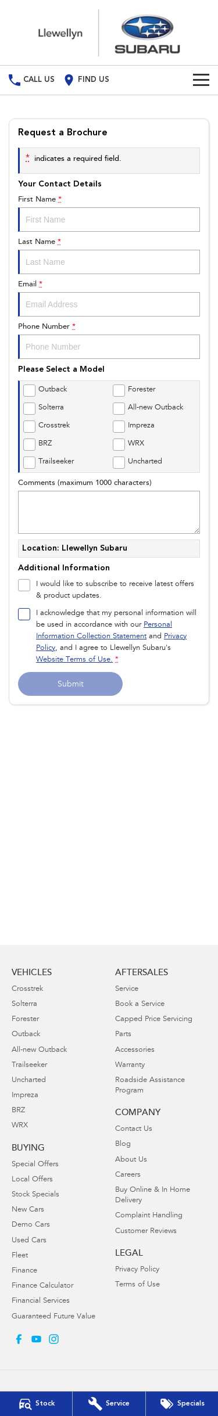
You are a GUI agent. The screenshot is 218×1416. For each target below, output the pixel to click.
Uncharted (29, 1080)
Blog (123, 1144)
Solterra (24, 1004)
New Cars (28, 1210)
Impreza (25, 1095)
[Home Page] (109, 32)
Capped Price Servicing (153, 1019)
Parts (123, 1034)
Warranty (130, 1065)
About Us (131, 1160)
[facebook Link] (19, 1339)
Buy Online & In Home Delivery (152, 1196)
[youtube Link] (36, 1339)
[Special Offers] (182, 1404)
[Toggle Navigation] (201, 80)
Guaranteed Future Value (53, 1317)
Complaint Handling (149, 1216)
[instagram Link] (54, 1339)
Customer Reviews (146, 1231)
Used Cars (29, 1241)
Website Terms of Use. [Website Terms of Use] (74, 660)
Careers (128, 1175)
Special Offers (35, 1165)
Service (126, 989)
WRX (20, 1126)
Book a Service (140, 1004)
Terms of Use (137, 1285)
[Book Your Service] (109, 1404)
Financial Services (41, 1301)
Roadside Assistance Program (150, 1086)
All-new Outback (39, 1050)
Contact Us (133, 1129)
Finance (24, 1271)
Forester (25, 1019)
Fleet (20, 1256)
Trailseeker (29, 1065)
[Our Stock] (36, 1404)
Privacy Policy (137, 1270)
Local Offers (32, 1180)
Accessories (135, 1050)
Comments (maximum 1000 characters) (109, 506)
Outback (26, 1034)
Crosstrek (27, 989)
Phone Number (109, 341)
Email (109, 299)
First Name (109, 214)
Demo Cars (31, 1225)
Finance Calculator (42, 1286)
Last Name (109, 256)
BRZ (18, 1111)
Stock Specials (35, 1195)
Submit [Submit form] (71, 685)
